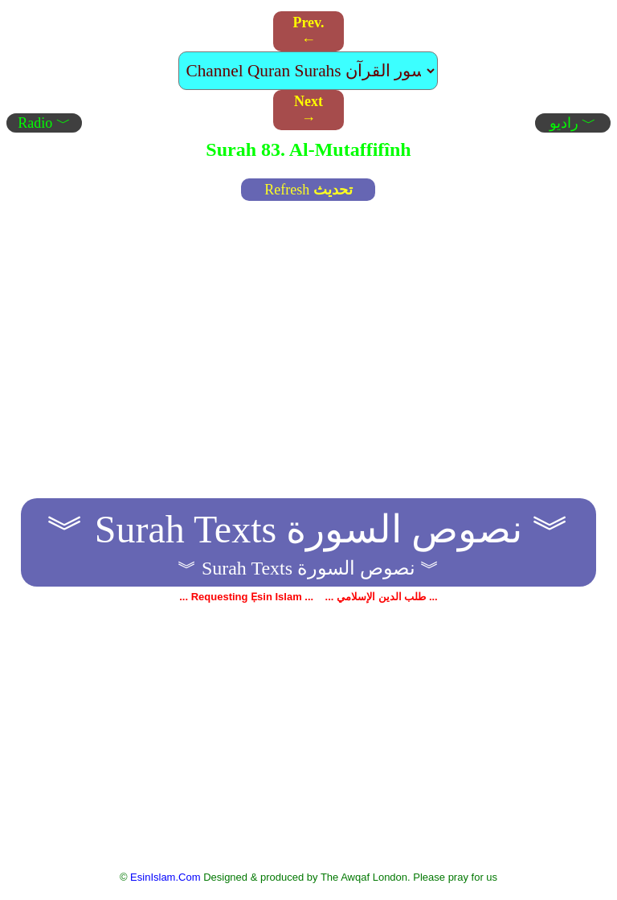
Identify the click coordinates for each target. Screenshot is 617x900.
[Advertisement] (309, 327)
